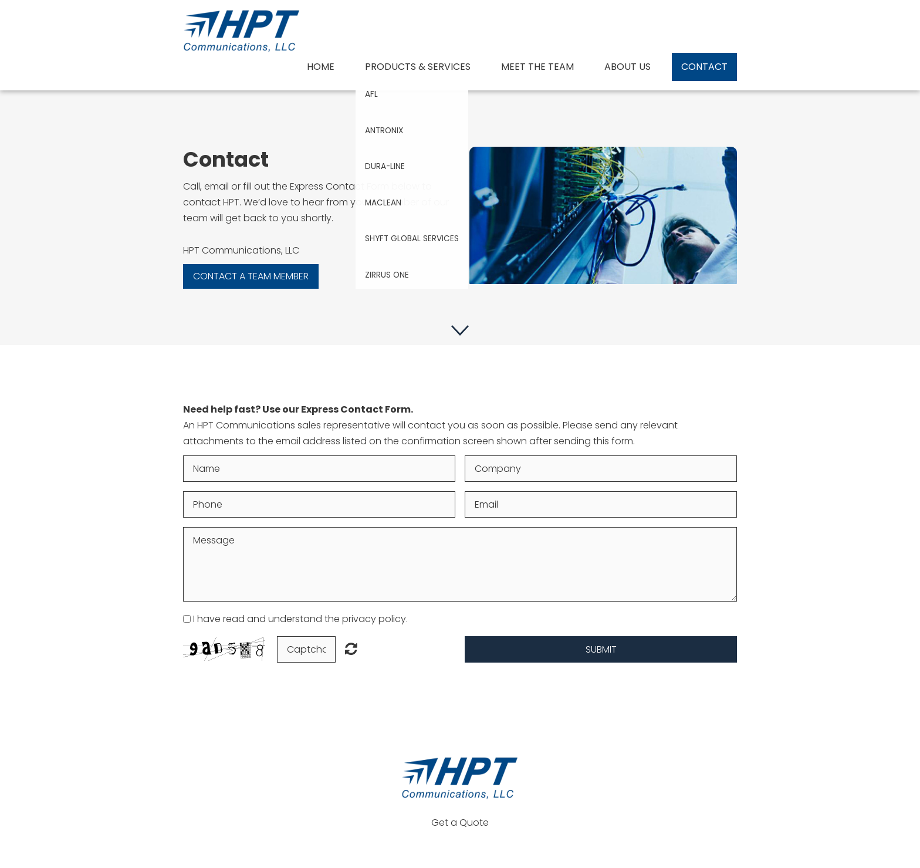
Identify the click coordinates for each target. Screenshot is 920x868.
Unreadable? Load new (351, 648)
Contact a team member (251, 276)
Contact (704, 66)
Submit (601, 649)
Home (320, 66)
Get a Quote (460, 822)
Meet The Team (537, 66)
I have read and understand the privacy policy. (300, 619)
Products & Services (418, 66)
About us (627, 66)
